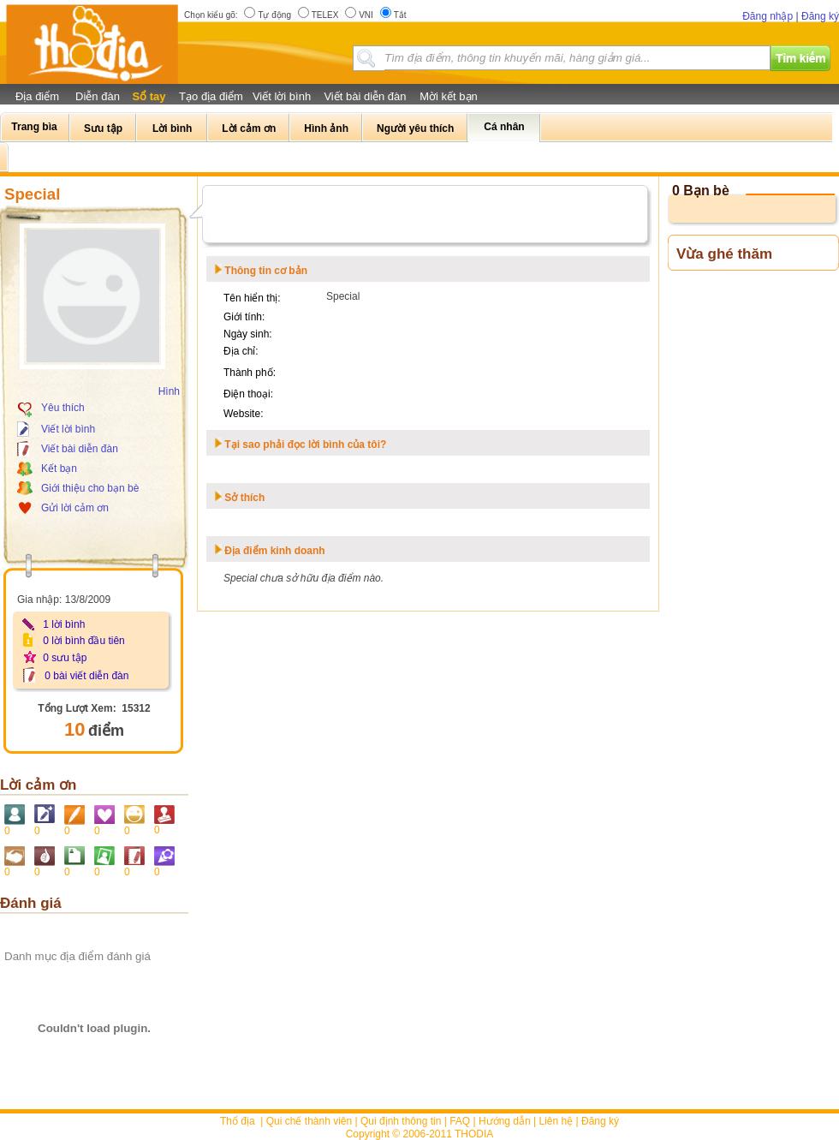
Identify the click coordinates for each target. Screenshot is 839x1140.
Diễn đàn (97, 96)
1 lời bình (64, 624)
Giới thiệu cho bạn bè (90, 488)
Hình (169, 391)
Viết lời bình (282, 96)
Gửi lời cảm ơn (75, 508)
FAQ (459, 1121)
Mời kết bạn (449, 96)
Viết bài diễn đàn (365, 96)
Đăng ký (820, 16)
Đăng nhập (767, 16)
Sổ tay (148, 96)
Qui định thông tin (400, 1121)
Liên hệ (556, 1121)
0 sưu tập (64, 658)
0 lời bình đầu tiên (83, 641)
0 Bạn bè (700, 190)
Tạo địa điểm (211, 96)
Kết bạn (59, 469)
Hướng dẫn (505, 1121)
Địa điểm (37, 96)
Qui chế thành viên (309, 1121)
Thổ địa (237, 1121)
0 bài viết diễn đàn (86, 676)
